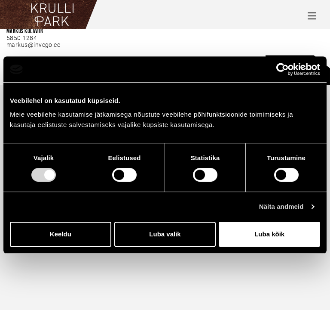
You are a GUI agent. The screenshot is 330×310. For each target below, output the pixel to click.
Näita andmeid (281, 206)
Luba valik (164, 234)
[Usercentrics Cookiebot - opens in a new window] (282, 69)
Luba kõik (269, 234)
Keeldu (60, 234)
